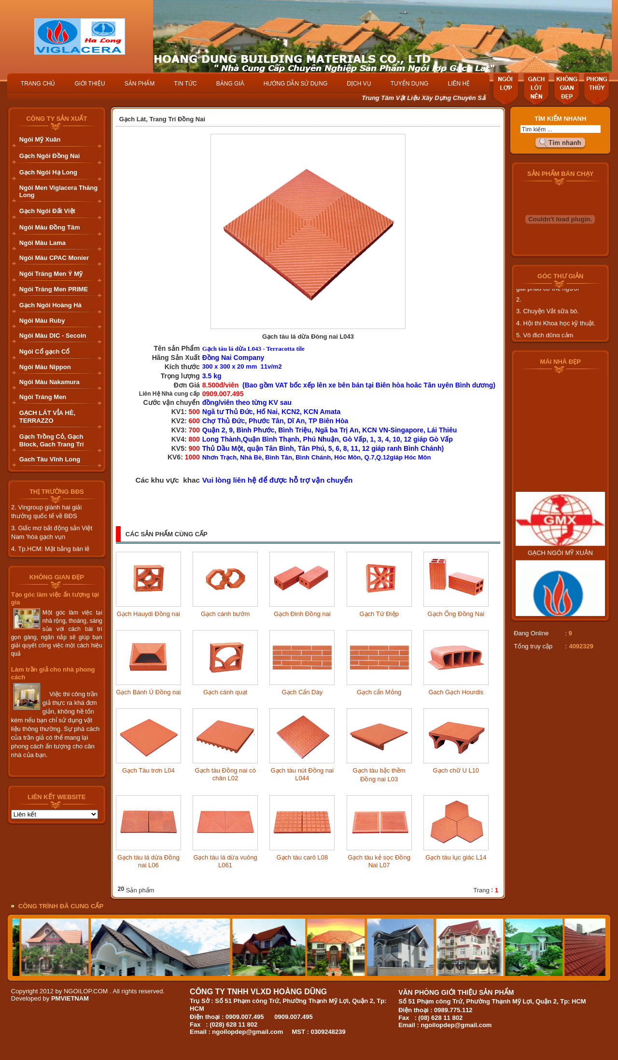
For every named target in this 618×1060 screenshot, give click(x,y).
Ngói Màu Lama (42, 242)
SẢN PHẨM (140, 83)
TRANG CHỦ (38, 83)
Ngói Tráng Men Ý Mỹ (51, 273)
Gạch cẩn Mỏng (379, 692)
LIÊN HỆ (459, 83)
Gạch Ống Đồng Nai (456, 613)
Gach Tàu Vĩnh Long (49, 459)
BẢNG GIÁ (230, 83)
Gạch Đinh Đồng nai (302, 613)
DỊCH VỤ (359, 83)
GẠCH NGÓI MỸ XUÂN (560, 563)
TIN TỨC (185, 83)
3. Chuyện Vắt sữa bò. (547, 316)
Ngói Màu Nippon (45, 367)
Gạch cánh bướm (225, 613)
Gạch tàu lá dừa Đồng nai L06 (148, 861)
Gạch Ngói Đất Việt (47, 211)
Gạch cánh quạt (225, 692)
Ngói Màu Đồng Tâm (49, 227)
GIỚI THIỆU (90, 83)
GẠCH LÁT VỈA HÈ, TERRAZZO (47, 416)
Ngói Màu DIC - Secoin (52, 335)
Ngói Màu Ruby (42, 320)
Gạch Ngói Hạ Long (48, 172)
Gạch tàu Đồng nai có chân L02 (225, 774)
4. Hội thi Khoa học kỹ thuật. (555, 328)
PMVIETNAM (70, 998)
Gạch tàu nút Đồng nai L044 (302, 774)
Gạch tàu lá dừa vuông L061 (225, 861)
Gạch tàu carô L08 (302, 857)
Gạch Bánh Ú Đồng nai (148, 692)
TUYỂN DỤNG (410, 83)
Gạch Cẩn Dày (302, 692)
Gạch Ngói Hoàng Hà (50, 305)
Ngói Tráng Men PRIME (53, 289)
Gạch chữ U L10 (456, 770)
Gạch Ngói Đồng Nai (49, 155)
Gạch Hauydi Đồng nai (148, 613)
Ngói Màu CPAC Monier (54, 257)
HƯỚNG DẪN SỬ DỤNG (296, 83)
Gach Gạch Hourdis (455, 692)
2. (518, 304)
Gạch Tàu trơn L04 (148, 770)
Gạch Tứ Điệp (378, 613)
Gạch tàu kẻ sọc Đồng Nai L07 (379, 861)
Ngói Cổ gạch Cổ (44, 351)
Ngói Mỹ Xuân (40, 139)
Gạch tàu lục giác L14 (455, 857)
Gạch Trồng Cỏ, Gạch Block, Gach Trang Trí (51, 440)
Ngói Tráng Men (43, 397)
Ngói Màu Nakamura (49, 382)
